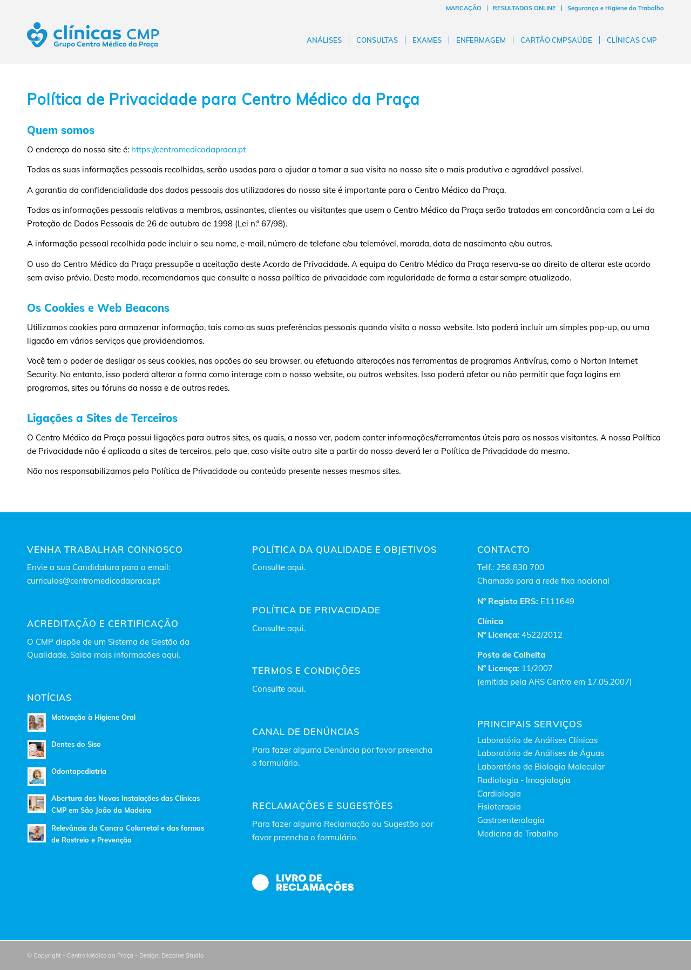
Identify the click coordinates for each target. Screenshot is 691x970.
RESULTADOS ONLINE (524, 8)
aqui (295, 567)
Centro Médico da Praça (330, 99)
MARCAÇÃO (464, 8)
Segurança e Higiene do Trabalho (615, 8)
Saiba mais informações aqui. (125, 655)
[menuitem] (464, 8)
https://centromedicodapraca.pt (188, 149)
